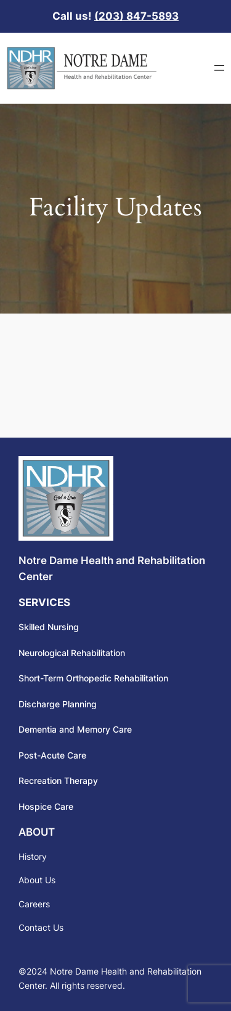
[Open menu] (219, 67)
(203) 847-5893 (136, 16)
